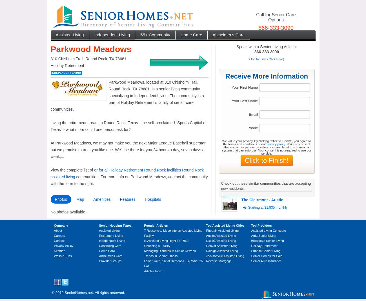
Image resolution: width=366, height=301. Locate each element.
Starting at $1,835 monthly (268, 207)
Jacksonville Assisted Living (225, 256)
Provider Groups (110, 261)
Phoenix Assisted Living (222, 230)
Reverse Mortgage (219, 261)
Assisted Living (70, 34)
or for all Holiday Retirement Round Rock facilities (137, 170)
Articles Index (153, 271)
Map (80, 199)
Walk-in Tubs (63, 256)
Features (128, 199)
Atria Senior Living (263, 235)
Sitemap (59, 251)
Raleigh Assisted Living (222, 251)
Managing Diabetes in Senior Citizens (170, 251)
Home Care (191, 34)
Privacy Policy (63, 246)
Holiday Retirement (264, 246)
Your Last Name (245, 101)
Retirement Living (111, 235)
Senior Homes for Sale (267, 256)
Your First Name (245, 87)
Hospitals (153, 199)
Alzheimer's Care (229, 34)
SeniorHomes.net (79, 293)
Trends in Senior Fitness (161, 256)
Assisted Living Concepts (268, 230)
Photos (61, 199)
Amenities (101, 199)
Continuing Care (110, 246)
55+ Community (155, 34)
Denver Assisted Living (222, 246)
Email (253, 114)
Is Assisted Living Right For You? (166, 240)
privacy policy (276, 144)
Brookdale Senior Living (267, 240)
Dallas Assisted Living (221, 240)
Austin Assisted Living (221, 235)
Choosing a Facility (157, 246)
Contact (59, 240)
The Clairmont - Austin (262, 200)
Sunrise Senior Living (266, 251)
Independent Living (112, 34)
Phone (252, 128)
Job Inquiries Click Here (266, 59)
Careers (59, 235)
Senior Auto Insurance (266, 261)
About (58, 230)
